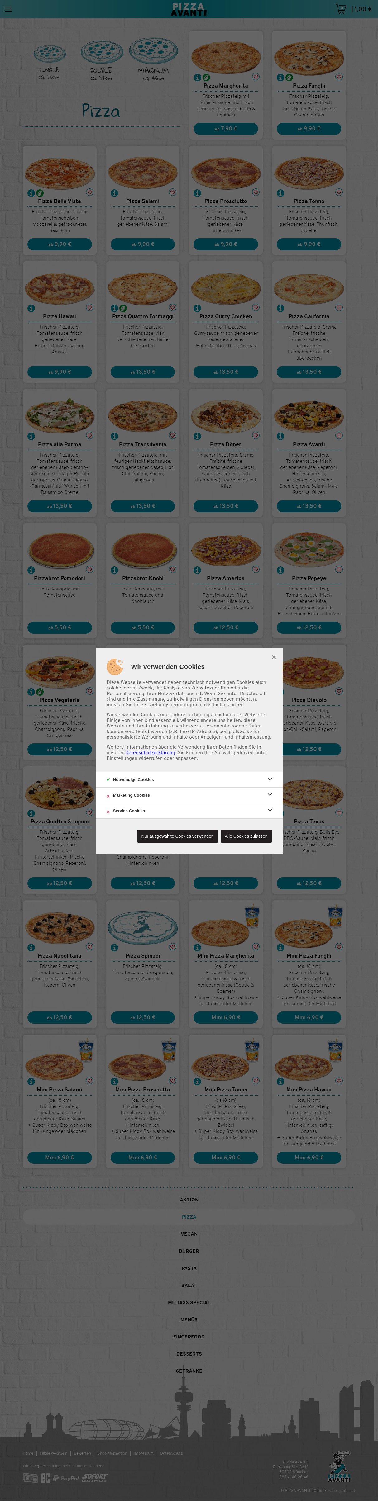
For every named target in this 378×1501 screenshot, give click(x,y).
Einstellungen (122, 758)
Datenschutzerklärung (150, 752)
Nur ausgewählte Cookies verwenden (177, 836)
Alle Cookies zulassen (246, 836)
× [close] (273, 656)
